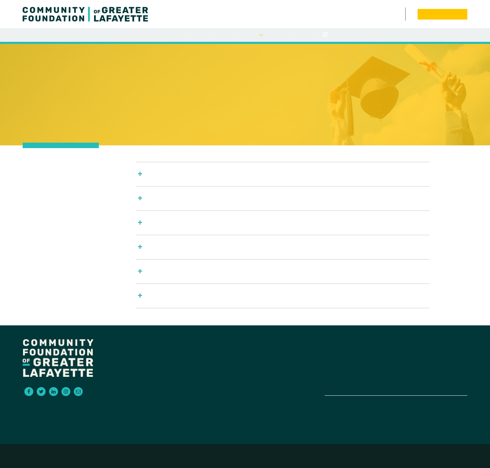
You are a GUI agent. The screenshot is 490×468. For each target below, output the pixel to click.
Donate (433, 368)
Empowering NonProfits (278, 35)
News (386, 13)
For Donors (177, 35)
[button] (283, 174)
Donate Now (442, 14)
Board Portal (409, 13)
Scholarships (253, 35)
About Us (304, 35)
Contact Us (401, 13)
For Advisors (228, 35)
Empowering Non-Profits (358, 376)
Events (394, 13)
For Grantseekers (203, 35)
